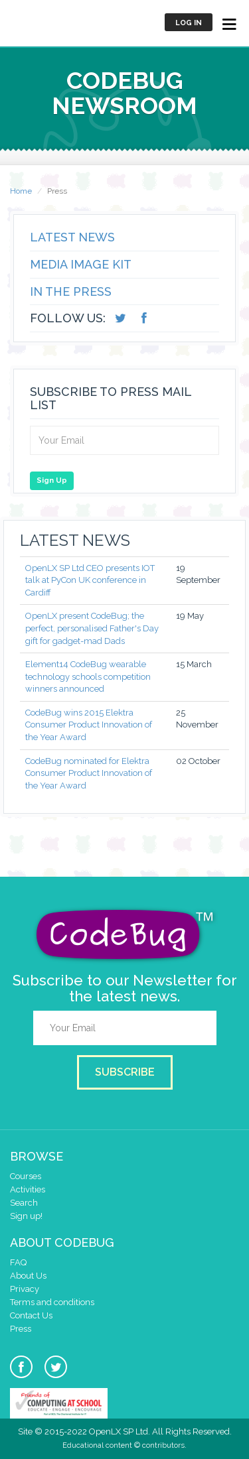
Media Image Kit (80, 264)
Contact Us (31, 1315)
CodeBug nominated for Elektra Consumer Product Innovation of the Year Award (88, 773)
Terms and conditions (52, 1302)
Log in (188, 23)
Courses (25, 1176)
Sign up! (26, 1216)
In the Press (71, 291)
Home (21, 191)
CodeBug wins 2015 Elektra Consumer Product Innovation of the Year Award (88, 725)
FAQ (18, 1262)
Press (20, 1329)
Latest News (72, 237)
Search (24, 1203)
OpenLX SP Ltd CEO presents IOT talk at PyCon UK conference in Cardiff (90, 580)
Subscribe (125, 1072)
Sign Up (52, 480)
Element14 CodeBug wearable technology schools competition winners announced (88, 676)
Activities (27, 1189)
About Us (28, 1276)
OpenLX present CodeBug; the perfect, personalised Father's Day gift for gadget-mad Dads (92, 628)
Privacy (24, 1289)
